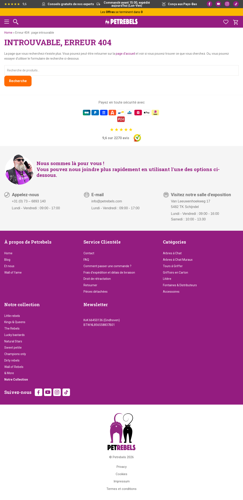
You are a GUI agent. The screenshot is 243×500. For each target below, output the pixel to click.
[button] (6, 22)
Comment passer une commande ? (107, 266)
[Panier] (235, 22)
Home (8, 32)
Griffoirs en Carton (175, 272)
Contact (89, 253)
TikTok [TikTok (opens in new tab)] (236, 4)
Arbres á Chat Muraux (178, 259)
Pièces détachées (96, 291)
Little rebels (12, 316)
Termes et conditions (121, 489)
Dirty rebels (12, 360)
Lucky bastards (14, 335)
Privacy (122, 467)
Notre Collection (16, 379)
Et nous (9, 266)
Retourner (90, 285)
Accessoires (171, 291)
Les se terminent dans (121, 12)
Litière (167, 278)
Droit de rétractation (97, 278)
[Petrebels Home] (121, 431)
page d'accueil (125, 53)
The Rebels (12, 328)
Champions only (15, 354)
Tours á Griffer (173, 266)
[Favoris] (226, 21)
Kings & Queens (14, 322)
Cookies (121, 474)
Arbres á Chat (172, 253)
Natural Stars (13, 341)
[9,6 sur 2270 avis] (121, 134)
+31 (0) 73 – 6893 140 (29, 201)
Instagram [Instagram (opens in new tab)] (227, 4)
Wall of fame (13, 272)
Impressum (122, 481)
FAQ (86, 259)
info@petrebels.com (106, 201)
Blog (7, 259)
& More (9, 373)
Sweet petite (13, 347)
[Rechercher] (15, 21)
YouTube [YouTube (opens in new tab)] (218, 4)
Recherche (18, 81)
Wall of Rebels (13, 367)
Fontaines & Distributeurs (180, 285)
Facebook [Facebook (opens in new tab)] (209, 4)
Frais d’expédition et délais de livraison (109, 272)
